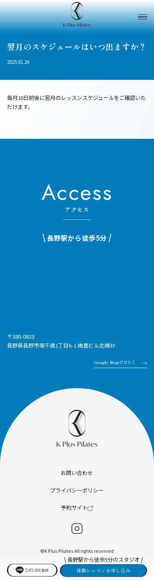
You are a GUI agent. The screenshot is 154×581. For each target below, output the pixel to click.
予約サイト (77, 512)
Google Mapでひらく (112, 365)
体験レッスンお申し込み (104, 569)
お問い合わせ (77, 477)
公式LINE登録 (31, 568)
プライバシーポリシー (76, 495)
